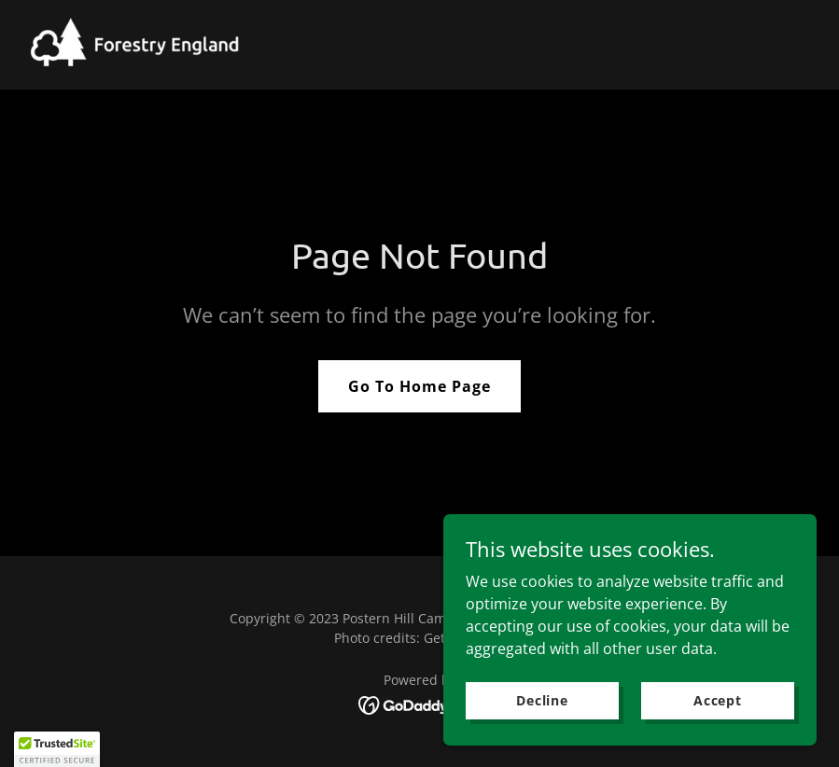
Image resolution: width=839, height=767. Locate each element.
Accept (717, 700)
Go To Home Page (419, 386)
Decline (542, 700)
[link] (138, 44)
